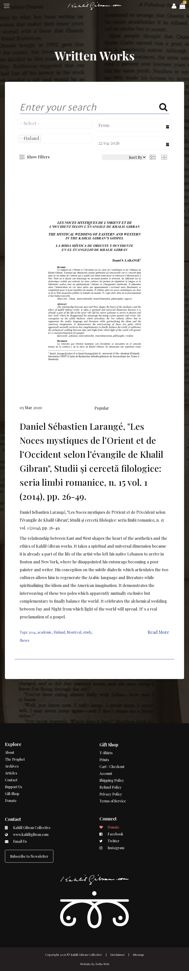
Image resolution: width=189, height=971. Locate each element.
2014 (32, 632)
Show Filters (38, 156)
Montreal (74, 632)
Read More (158, 632)
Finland (59, 632)
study (87, 632)
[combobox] (54, 124)
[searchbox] (54, 123)
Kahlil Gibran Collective (86, 955)
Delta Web (102, 964)
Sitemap (138, 955)
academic (44, 632)
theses (24, 640)
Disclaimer (117, 955)
